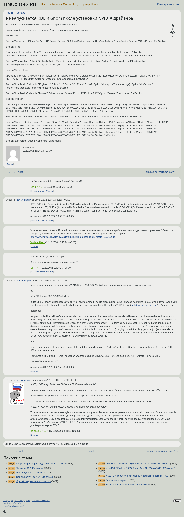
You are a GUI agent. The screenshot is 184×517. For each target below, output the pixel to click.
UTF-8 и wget (16, 172)
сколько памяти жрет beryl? (160, 172)
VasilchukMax (37, 242)
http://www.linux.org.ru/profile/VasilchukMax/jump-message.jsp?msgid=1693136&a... (73, 237)
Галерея (57, 4)
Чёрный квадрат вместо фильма (33, 481)
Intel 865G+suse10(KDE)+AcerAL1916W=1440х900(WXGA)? (138, 463)
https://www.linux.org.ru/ (13, 506)
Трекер (86, 4)
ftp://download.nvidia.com (144, 305)
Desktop (21, 12)
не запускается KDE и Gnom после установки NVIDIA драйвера (69, 18)
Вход (177, 4)
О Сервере (8, 501)
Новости (46, 4)
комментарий (24, 200)
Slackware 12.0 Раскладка (29, 468)
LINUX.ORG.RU (19, 4)
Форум (76, 4)
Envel (33, 187)
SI (31, 268)
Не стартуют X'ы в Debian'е (30, 472)
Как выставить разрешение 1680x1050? (127, 484)
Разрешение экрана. (117, 480)
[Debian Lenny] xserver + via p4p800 (34, 477)
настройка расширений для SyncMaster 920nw (41, 463)
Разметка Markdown (41, 501)
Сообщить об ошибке (12, 503)
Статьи (67, 4)
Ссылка (9, 164)
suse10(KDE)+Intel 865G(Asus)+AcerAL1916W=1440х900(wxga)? (140, 468)
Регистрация (164, 4)
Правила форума (22, 501)
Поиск (94, 4)
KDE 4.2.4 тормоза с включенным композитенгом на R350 (137, 476)
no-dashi (34, 431)
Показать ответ (38, 191)
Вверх (177, 501)
